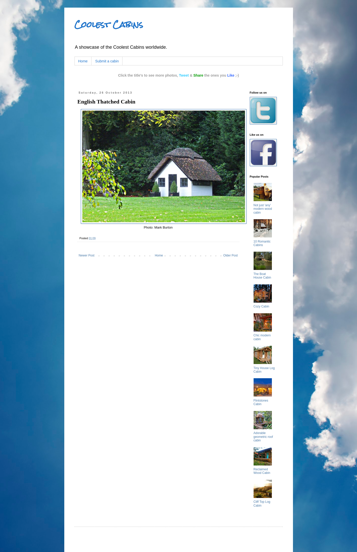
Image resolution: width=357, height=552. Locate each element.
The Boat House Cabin (262, 275)
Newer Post (87, 255)
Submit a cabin (107, 61)
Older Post (230, 255)
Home (83, 61)
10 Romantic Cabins (262, 243)
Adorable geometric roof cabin (263, 436)
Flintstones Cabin (261, 402)
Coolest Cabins (108, 24)
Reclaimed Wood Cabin (262, 471)
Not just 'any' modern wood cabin (263, 208)
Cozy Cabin (261, 306)
